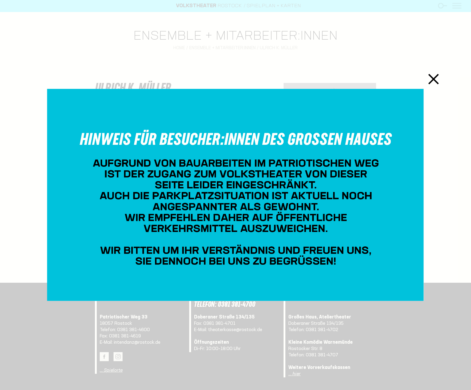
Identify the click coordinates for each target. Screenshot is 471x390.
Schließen (433, 79)
